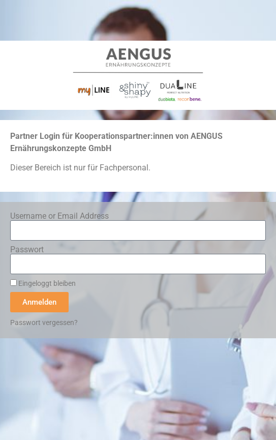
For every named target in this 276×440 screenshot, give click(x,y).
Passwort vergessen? (44, 322)
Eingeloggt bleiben (43, 283)
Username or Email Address (59, 216)
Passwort (27, 250)
